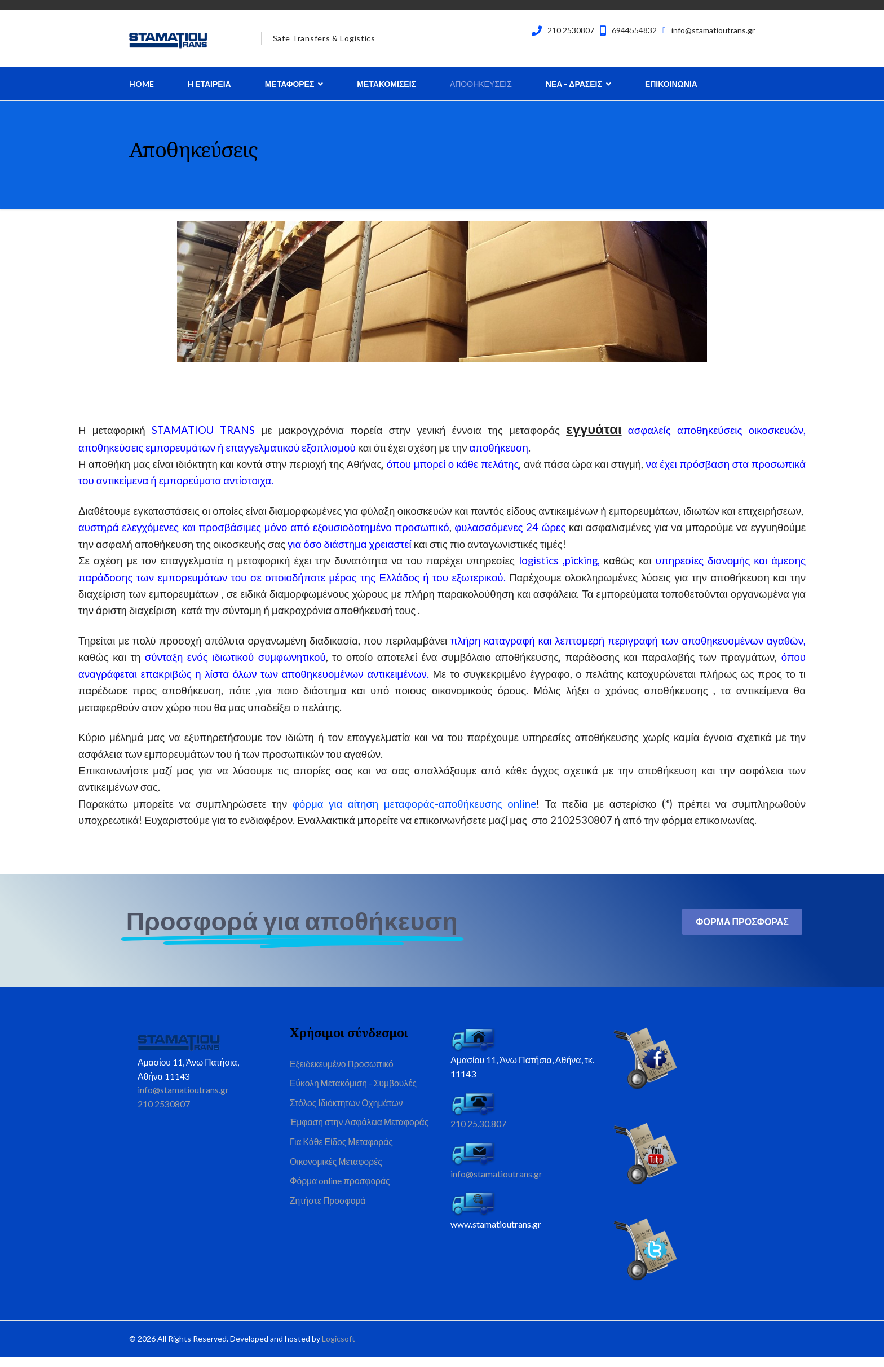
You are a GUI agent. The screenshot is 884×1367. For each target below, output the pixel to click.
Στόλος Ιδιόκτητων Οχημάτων (347, 1112)
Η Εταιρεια (209, 84)
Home (141, 84)
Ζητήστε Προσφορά (328, 1213)
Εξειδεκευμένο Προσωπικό (343, 1072)
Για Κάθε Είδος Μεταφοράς (342, 1152)
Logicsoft (338, 1347)
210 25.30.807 (478, 1132)
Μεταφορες (290, 84)
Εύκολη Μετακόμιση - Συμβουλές (354, 1092)
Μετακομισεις (386, 84)
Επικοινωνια (671, 84)
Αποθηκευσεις (481, 84)
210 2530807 (570, 30)
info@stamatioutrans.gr (713, 30)
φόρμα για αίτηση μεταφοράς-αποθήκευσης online (414, 811)
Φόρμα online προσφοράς (340, 1193)
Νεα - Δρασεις (574, 84)
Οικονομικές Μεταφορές (337, 1173)
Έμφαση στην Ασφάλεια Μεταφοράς (361, 1132)
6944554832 (634, 30)
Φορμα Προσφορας (742, 930)
